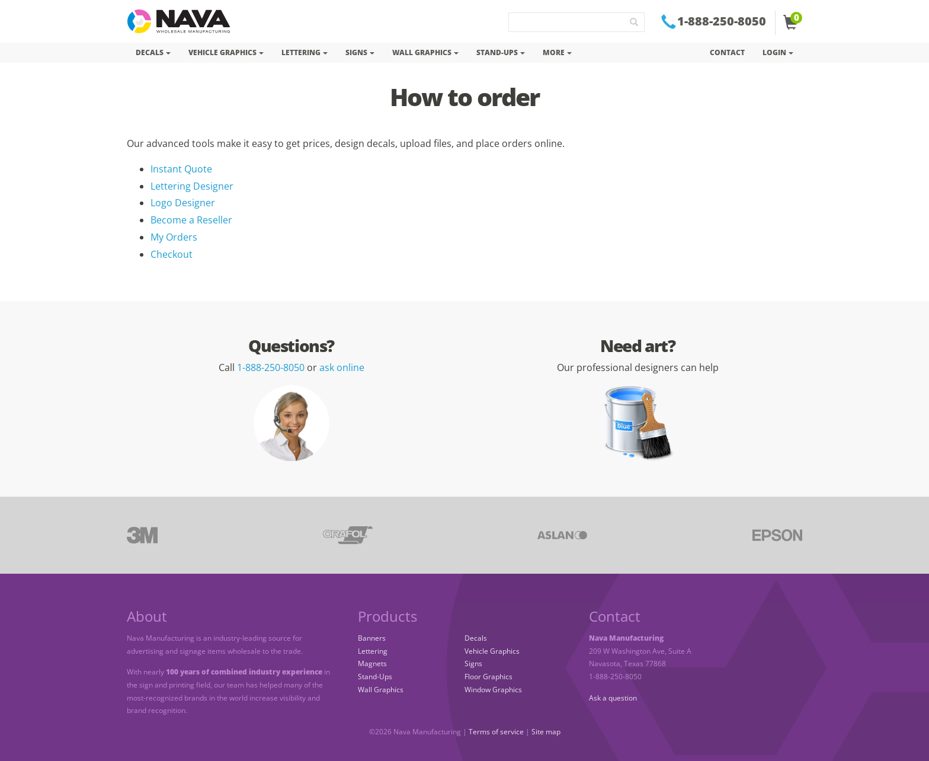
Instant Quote (181, 168)
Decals (475, 638)
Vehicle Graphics (492, 651)
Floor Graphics (488, 677)
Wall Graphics (380, 690)
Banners (372, 638)
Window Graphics (493, 690)
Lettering (372, 651)
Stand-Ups (375, 677)
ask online (341, 367)
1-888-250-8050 (271, 367)
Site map (545, 732)
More (557, 52)
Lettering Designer (191, 186)
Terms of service (496, 732)
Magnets (372, 663)
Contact (727, 52)
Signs (473, 663)
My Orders (173, 237)
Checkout (171, 254)
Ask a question (613, 698)
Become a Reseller (191, 219)
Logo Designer (182, 202)
